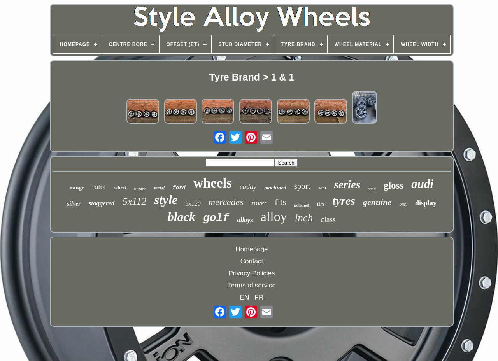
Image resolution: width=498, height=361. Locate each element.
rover (259, 203)
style (165, 200)
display (426, 203)
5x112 (135, 201)
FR (259, 297)
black (181, 217)
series (347, 184)
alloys (245, 220)
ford (179, 188)
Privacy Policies (251, 273)
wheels (212, 183)
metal (159, 188)
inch (304, 218)
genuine (377, 202)
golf (216, 218)
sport (302, 186)
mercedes (226, 202)
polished (301, 205)
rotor (99, 186)
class (328, 219)
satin (371, 189)
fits (280, 202)
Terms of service (252, 285)
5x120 (193, 203)
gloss (393, 185)
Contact (251, 261)
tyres (344, 200)
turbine (140, 188)
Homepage (251, 249)
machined (275, 188)
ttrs (321, 204)
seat (322, 188)
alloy (274, 216)
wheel (120, 188)
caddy (248, 187)
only (403, 204)
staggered (102, 203)
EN (244, 297)
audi (422, 184)
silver (74, 203)
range (77, 187)
